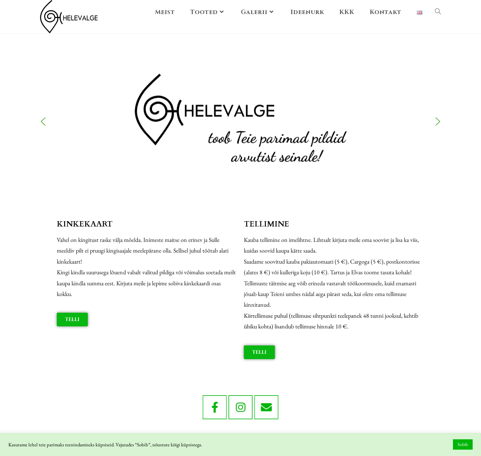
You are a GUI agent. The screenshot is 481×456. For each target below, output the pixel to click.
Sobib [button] (463, 444)
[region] (240, 107)
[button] (43, 107)
